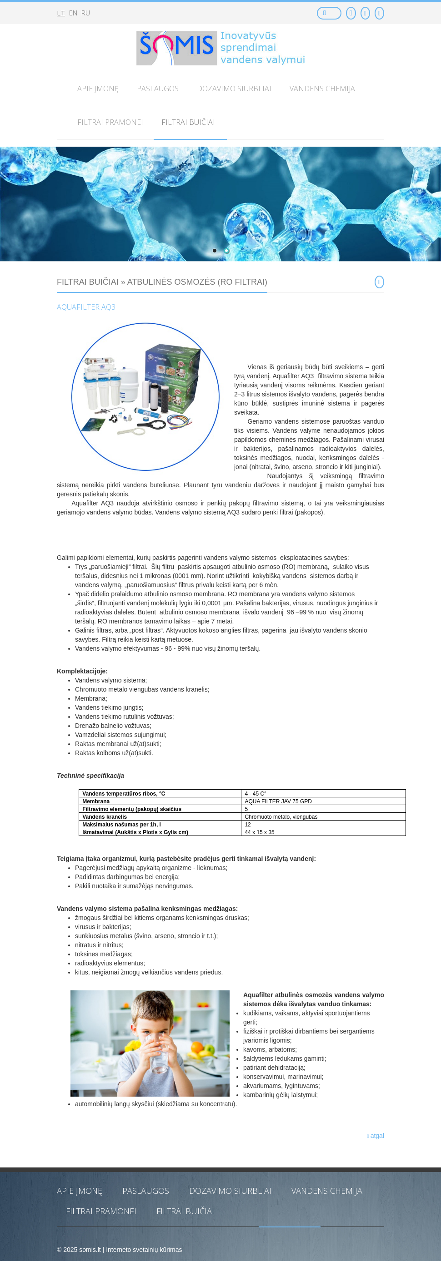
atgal (375, 1135)
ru (85, 12)
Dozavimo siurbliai (230, 1190)
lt (61, 12)
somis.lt (89, 1249)
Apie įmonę (79, 1190)
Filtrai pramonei (101, 1211)
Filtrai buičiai (185, 1211)
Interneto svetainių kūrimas (144, 1249)
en (73, 12)
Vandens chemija (326, 1190)
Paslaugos (145, 1190)
